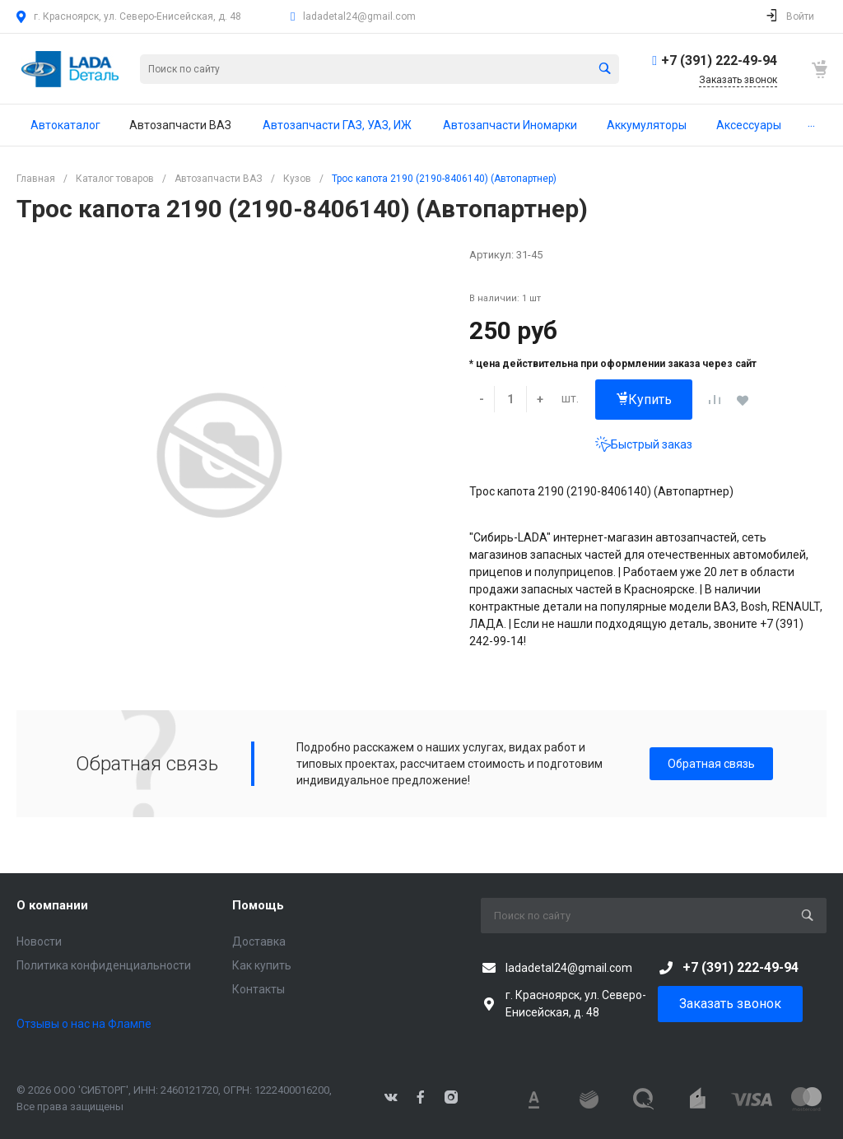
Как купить (261, 965)
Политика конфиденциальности (103, 965)
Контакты (258, 989)
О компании (52, 905)
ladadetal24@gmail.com (359, 16)
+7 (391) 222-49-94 (719, 60)
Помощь (258, 905)
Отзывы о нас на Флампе (83, 1023)
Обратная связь (711, 763)
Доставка (259, 941)
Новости (39, 941)
